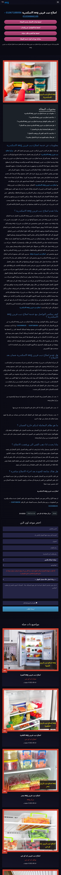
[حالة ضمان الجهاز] (30, 579)
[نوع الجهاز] (30, 560)
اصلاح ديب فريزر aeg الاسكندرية (23, 145)
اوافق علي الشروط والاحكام (30, 603)
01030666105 (30, 16)
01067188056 (14, 12)
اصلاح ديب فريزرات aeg (38, 254)
